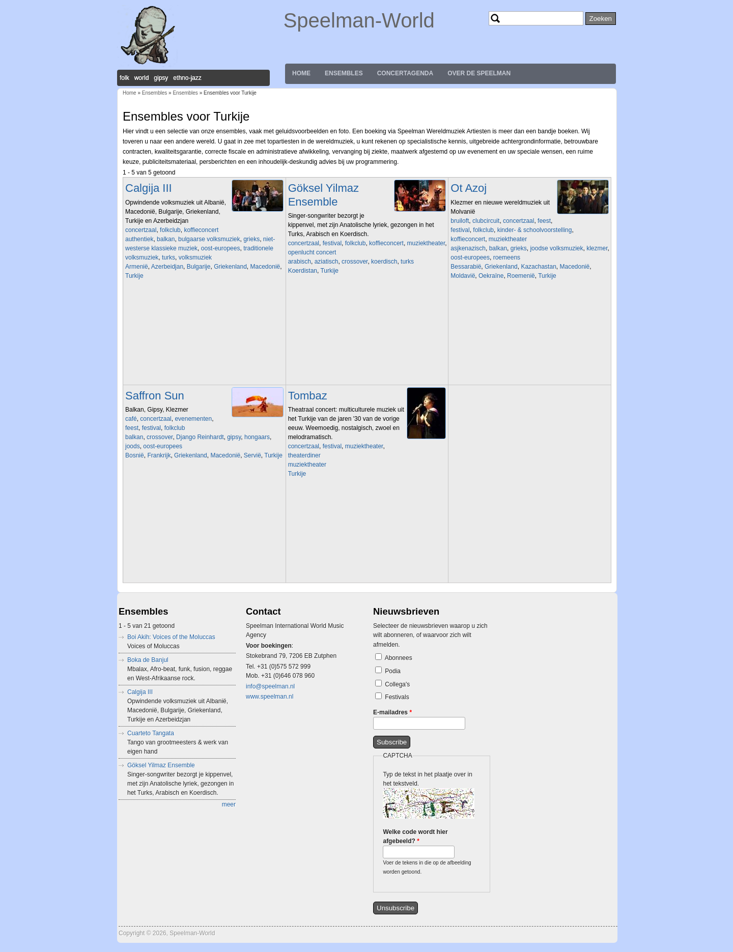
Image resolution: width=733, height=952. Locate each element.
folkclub (170, 230)
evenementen (193, 418)
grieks (251, 239)
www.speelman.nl (269, 696)
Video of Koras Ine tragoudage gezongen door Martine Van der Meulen (196, 331)
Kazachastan (538, 266)
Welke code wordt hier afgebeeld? (415, 836)
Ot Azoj (468, 188)
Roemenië (521, 275)
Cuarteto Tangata (150, 733)
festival (332, 243)
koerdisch (384, 261)
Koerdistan (302, 270)
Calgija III (148, 188)
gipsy (234, 437)
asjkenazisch (468, 248)
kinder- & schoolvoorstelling (534, 230)
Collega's (397, 684)
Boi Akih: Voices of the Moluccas (171, 637)
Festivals (397, 697)
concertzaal (140, 230)
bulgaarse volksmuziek (209, 239)
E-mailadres (392, 712)
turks (168, 257)
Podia (393, 671)
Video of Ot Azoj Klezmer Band (521, 331)
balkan (166, 239)
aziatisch (327, 261)
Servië (252, 455)
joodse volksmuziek (556, 248)
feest (544, 220)
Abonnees (398, 657)
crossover (355, 261)
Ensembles (344, 73)
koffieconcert (201, 230)
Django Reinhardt (199, 437)
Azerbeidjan (167, 266)
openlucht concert (312, 252)
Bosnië (134, 455)
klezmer (596, 248)
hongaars (257, 437)
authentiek (139, 239)
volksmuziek (195, 257)
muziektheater (426, 243)
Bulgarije (199, 266)
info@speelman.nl (270, 686)
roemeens (506, 257)
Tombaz (307, 395)
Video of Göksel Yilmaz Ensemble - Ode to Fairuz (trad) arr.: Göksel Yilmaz (359, 326)
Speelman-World (359, 20)
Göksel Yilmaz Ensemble (323, 195)
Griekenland (230, 266)
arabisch (299, 261)
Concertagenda (405, 73)
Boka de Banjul (147, 659)
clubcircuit (485, 220)
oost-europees (220, 248)
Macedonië (265, 266)
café (131, 418)
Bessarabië (465, 266)
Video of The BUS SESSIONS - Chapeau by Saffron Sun (196, 511)
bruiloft (459, 220)
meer (229, 804)
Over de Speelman (479, 73)
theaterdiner (304, 455)
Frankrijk (159, 455)
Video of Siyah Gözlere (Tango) (359, 529)
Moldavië (462, 275)
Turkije (134, 275)
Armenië (136, 266)
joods (132, 446)
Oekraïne (490, 275)
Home (301, 73)
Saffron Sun (154, 395)
